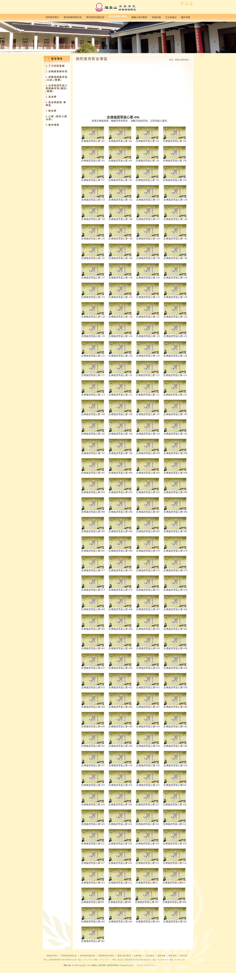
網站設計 (140, 965)
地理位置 (191, 3)
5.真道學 (51, 97)
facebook (181, 3)
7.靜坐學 (51, 111)
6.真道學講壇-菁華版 (56, 103)
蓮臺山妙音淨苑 (115, 7)
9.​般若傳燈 (52, 125)
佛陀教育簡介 (52, 16)
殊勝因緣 (156, 16)
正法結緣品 (171, 16)
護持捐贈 (185, 16)
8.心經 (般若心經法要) (56, 118)
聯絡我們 (186, 3)
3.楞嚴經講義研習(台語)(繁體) (57, 78)
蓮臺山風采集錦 (139, 16)
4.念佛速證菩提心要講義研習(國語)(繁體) (57, 88)
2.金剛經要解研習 (57, 71)
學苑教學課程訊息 (72, 16)
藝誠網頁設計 (149, 965)
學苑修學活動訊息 (95, 16)
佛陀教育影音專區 (118, 16)
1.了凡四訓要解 (55, 66)
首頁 (171, 60)
